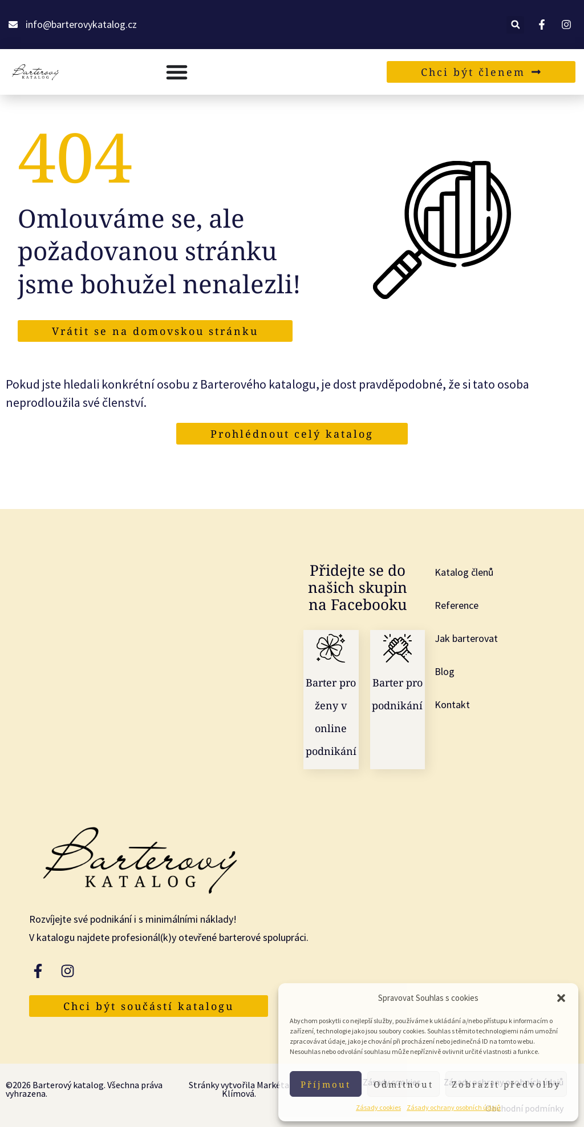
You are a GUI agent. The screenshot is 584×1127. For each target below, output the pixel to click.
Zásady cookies (378, 1107)
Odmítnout (403, 1084)
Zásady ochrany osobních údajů (454, 1107)
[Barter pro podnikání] (397, 648)
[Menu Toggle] (176, 71)
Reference (456, 605)
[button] (561, 998)
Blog (445, 671)
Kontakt (452, 704)
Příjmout (326, 1084)
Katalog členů (464, 572)
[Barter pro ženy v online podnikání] (331, 648)
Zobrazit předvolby (506, 1084)
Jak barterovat (466, 638)
